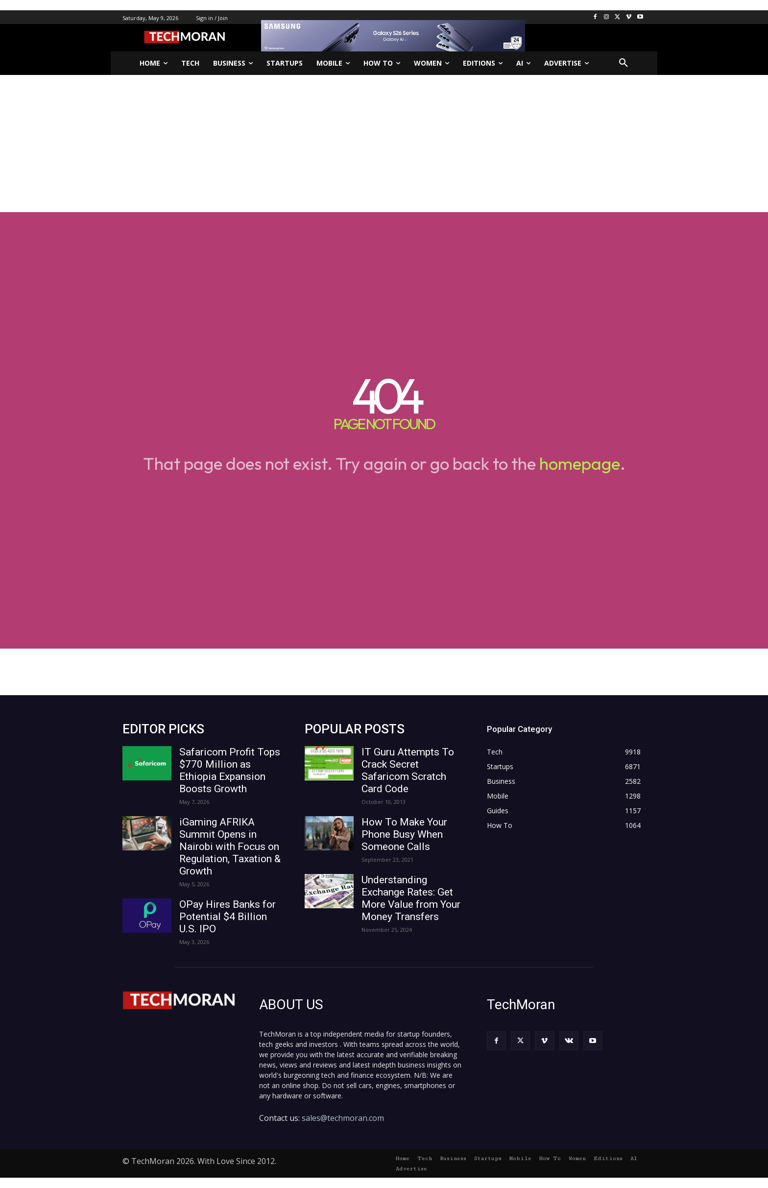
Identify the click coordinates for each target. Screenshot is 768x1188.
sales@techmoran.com (343, 1118)
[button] (623, 63)
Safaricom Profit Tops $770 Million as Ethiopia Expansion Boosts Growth (229, 770)
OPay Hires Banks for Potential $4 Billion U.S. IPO (227, 916)
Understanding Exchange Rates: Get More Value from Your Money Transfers (410, 898)
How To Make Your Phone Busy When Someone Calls (404, 834)
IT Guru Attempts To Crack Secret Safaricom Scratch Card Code (407, 770)
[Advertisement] (384, 143)
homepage (579, 463)
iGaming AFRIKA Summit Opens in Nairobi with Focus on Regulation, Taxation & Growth (230, 846)
